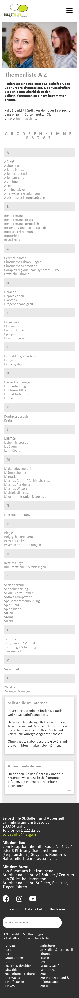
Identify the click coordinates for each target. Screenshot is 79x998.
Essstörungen (14, 337)
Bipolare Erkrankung (19, 231)
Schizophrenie (14, 584)
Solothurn (47, 945)
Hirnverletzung (15, 386)
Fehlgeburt (12, 360)
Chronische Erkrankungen (23, 261)
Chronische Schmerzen (20, 265)
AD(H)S (9, 161)
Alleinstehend (14, 177)
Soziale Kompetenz (18, 596)
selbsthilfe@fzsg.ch (19, 834)
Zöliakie (9, 687)
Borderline (11, 235)
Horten (9, 398)
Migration (11, 476)
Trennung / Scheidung (20, 646)
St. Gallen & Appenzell (56, 949)
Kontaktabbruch (16, 416)
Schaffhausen (14, 981)
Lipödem (10, 446)
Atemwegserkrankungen (22, 193)
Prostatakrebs (14, 540)
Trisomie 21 (12, 650)
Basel (8, 949)
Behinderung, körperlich (21, 223)
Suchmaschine (25, 118)
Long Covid (12, 450)
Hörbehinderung (16, 394)
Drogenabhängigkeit (18, 303)
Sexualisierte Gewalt (19, 592)
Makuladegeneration (19, 468)
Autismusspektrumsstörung (24, 197)
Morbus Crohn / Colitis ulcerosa (27, 480)
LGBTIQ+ (10, 438)
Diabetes (10, 299)
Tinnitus (10, 638)
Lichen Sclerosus (16, 442)
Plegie (8, 532)
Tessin (44, 957)
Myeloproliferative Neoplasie (25, 496)
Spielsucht (11, 604)
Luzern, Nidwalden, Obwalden (18, 967)
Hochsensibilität (16, 390)
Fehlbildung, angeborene (22, 356)
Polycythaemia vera (18, 536)
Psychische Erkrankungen (22, 544)
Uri (42, 961)
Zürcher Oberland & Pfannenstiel (54, 979)
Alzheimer (11, 181)
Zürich (45, 985)
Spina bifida (12, 608)
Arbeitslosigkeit (15, 189)
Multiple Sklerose (16, 492)
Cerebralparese (15, 257)
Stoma (9, 616)
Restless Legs (13, 562)
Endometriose (14, 329)
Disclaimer (57, 909)
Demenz (10, 291)
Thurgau (46, 953)
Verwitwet (11, 669)
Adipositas (12, 165)
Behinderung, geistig (19, 219)
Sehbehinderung (16, 588)
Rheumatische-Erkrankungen (25, 566)
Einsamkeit (12, 321)
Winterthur (48, 969)
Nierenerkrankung (17, 514)
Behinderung (13, 215)
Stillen (8, 612)
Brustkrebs (12, 239)
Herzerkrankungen (17, 382)
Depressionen (14, 295)
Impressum (11, 909)
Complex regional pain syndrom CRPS (31, 269)
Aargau (10, 945)
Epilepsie (10, 333)
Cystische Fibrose (16, 273)
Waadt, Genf (49, 965)
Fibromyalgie (13, 364)
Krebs (8, 420)
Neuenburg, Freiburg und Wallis (20, 975)
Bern (8, 953)
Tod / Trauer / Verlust (19, 642)
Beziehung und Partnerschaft (25, 227)
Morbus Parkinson (17, 484)
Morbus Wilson (15, 488)
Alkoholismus (14, 169)
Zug (43, 973)
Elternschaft (12, 325)
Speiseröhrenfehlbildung (22, 600)
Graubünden (14, 957)
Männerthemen (15, 472)
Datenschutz (34, 909)
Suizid (8, 620)
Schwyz (10, 985)
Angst (8, 185)
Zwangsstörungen (17, 691)
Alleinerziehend (15, 173)
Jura (8, 961)
